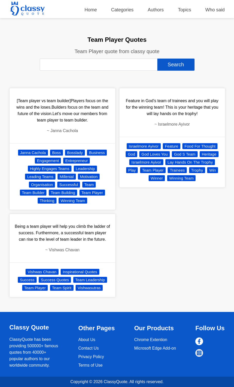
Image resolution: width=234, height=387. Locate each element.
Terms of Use (90, 365)
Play (132, 170)
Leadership (85, 168)
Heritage (209, 154)
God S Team (184, 154)
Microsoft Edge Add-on (155, 348)
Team (89, 184)
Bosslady (75, 152)
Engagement (48, 160)
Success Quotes (55, 280)
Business (97, 152)
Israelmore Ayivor (144, 146)
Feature (171, 146)
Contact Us (88, 348)
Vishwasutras (89, 288)
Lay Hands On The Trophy (190, 162)
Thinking (47, 200)
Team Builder (33, 192)
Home (90, 9)
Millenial (67, 176)
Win (212, 170)
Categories (122, 9)
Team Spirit (61, 288)
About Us (86, 339)
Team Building (63, 192)
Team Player (92, 192)
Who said (215, 9)
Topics (184, 9)
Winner (157, 178)
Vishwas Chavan (42, 272)
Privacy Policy (91, 356)
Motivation (89, 176)
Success (27, 280)
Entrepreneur (76, 160)
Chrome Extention (150, 339)
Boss (56, 152)
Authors (156, 9)
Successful (68, 184)
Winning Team (73, 200)
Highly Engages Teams (49, 168)
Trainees (177, 170)
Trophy (197, 170)
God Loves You (154, 154)
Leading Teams (40, 176)
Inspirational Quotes (80, 272)
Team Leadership (90, 280)
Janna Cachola (33, 152)
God (131, 154)
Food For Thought (199, 146)
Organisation (42, 184)
